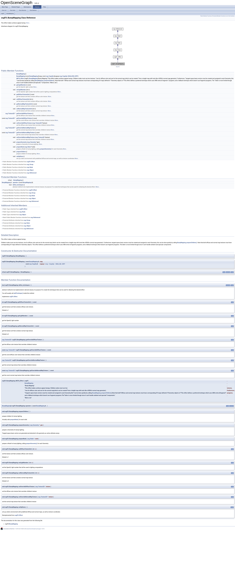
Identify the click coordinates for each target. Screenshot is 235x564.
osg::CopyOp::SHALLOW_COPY (69, 76)
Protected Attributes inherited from (16, 220)
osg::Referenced (31, 173)
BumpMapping (10, 13)
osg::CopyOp (49, 76)
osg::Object (30, 170)
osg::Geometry (32, 142)
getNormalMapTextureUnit (24, 104)
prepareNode (20, 147)
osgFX (2, 13)
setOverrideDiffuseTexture (24, 123)
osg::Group (30, 164)
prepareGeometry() (46, 149)
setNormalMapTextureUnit (24, 109)
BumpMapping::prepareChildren (44, 80)
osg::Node (28, 147)
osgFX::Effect (31, 161)
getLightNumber (21, 85)
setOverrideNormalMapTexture (25, 137)
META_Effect (20, 78)
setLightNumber (21, 89)
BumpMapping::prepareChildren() (187, 242)
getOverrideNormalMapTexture (25, 128)
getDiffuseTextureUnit (22, 94)
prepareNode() (14, 419)
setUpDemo (19, 156)
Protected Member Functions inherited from (19, 190)
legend (117, 66)
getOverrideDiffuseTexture (24, 113)
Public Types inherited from (14, 209)
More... (28, 23)
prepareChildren (21, 151)
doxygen (39, 528)
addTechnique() (18, 293)
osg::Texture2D (9, 113)
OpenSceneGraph (31, 528)
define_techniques (18, 185)
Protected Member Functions (218, 16)
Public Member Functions (206, 16)
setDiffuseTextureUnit (22, 99)
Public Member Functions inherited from (18, 161)
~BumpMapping (17, 180)
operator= (15, 182)
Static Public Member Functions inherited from (21, 217)
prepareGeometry (21, 142)
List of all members (230, 16)
